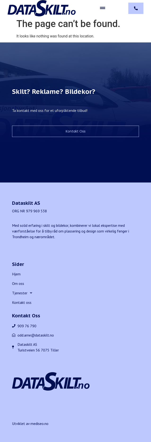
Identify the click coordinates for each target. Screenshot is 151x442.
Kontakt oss (21, 302)
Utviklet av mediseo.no (30, 423)
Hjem (16, 274)
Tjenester (23, 293)
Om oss (18, 283)
